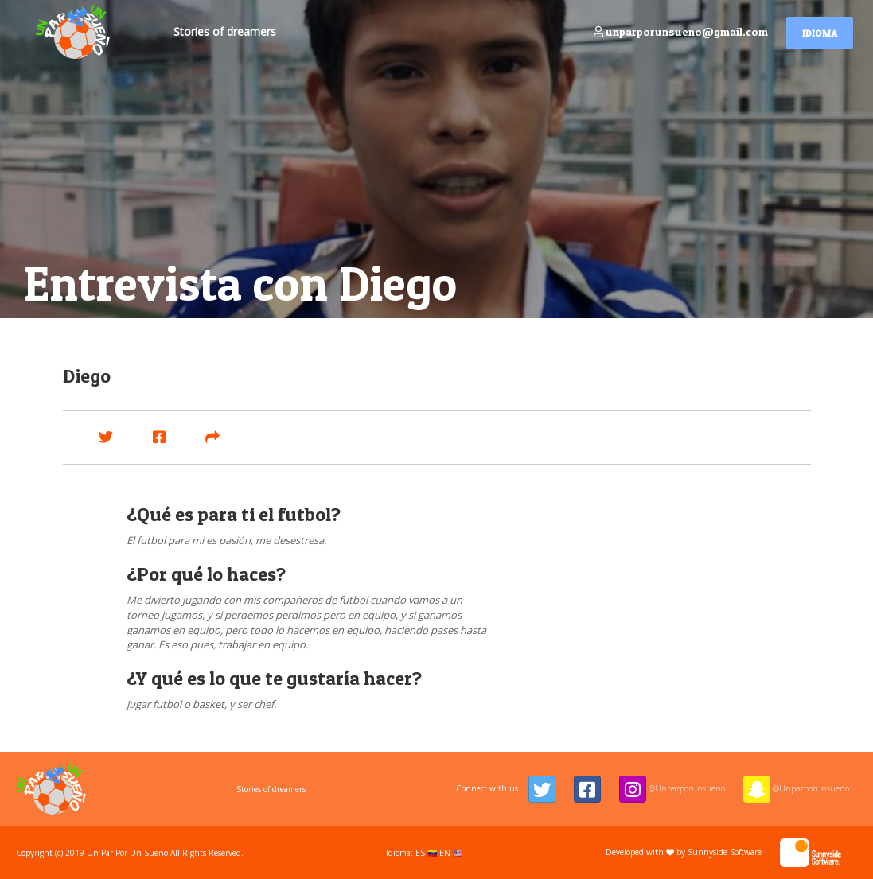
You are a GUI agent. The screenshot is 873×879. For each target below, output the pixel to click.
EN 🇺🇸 (450, 852)
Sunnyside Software (764, 852)
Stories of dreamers (224, 31)
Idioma (819, 33)
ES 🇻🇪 (426, 852)
